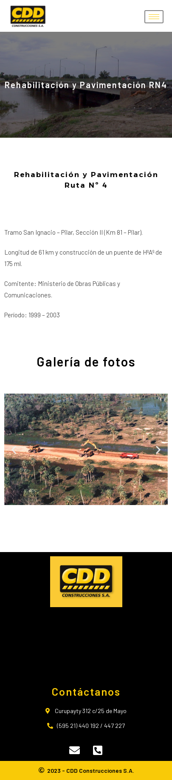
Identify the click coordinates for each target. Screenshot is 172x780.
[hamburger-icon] (154, 16)
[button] (13, 449)
